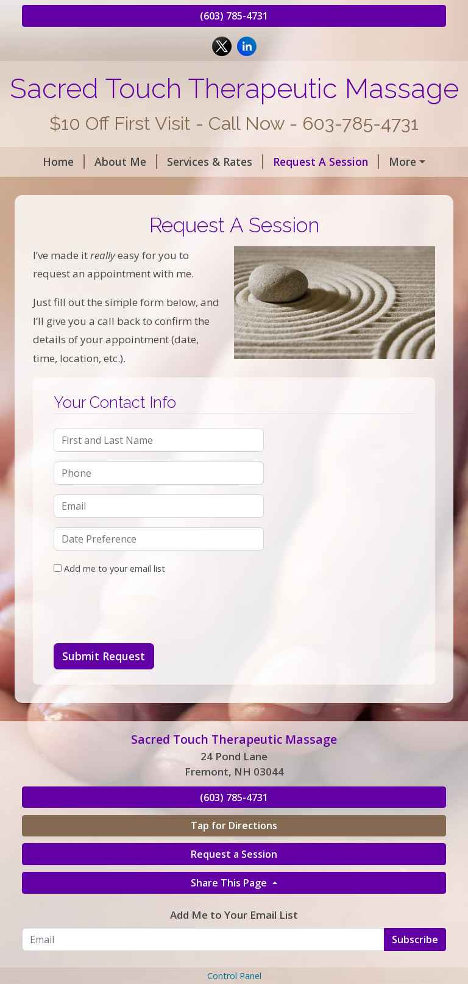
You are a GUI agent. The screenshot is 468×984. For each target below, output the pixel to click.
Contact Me (162, 187)
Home (53, 161)
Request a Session (234, 906)
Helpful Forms (74, 187)
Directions (294, 213)
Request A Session (315, 161)
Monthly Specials (208, 213)
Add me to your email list (109, 620)
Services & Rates (204, 161)
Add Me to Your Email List (234, 967)
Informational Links (264, 187)
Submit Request (103, 708)
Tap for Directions (234, 877)
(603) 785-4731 (234, 16)
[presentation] (146, 661)
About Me (114, 161)
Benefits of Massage (90, 213)
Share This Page (230, 934)
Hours (399, 161)
